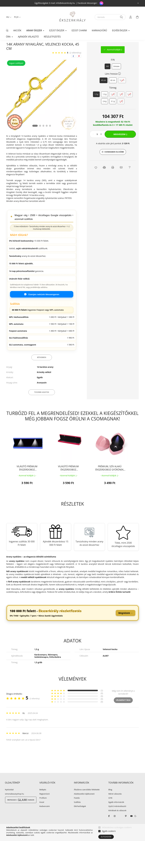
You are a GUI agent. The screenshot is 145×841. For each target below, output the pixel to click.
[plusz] (101, 141)
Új (7, 30)
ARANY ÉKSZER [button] (34, 30)
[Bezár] (138, 3)
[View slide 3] (43, 132)
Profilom (43, 805)
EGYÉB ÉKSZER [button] (120, 30)
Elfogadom (106, 837)
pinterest (126, 822)
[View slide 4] (47, 132)
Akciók (17, 30)
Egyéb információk (116, 809)
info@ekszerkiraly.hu (65, 3)
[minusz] (93, 141)
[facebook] (73, 62)
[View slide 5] (50, 132)
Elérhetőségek (80, 813)
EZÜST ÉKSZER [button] (57, 30)
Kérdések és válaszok (117, 817)
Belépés (42, 796)
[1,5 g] (96, 101)
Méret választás (115, 800)
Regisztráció (44, 800)
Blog (110, 796)
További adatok (41, 399)
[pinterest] (79, 62)
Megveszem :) (120, 141)
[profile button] (130, 17)
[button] (96, 174)
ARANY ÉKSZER (28, 45)
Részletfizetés (52, 36)
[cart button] (137, 17)
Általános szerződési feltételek (87, 796)
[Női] (107, 73)
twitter (120, 822)
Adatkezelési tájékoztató (84, 800)
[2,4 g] (104, 108)
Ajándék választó (28, 36)
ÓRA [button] (8, 36)
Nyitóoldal (9, 796)
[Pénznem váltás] (17, 17)
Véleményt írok (123, 707)
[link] (72, 619)
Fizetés (77, 805)
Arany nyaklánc (47, 45)
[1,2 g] (104, 101)
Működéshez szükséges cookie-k (116, 827)
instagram (114, 822)
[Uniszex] (116, 73)
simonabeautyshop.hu (14, 800)
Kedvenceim (44, 813)
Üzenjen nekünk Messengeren (41, 301)
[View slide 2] (40, 132)
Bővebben (41, 364)
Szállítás (77, 809)
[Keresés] (110, 17)
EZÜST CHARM (79, 30)
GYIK (110, 805)
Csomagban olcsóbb (114, 158)
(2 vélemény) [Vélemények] (75, 59)
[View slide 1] (35, 132)
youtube (131, 822)
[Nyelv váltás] (8, 17)
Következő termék (130, 45)
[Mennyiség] (97, 140)
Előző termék (113, 45)
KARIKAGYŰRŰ (99, 30)
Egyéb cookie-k (109, 831)
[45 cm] (103, 87)
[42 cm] (113, 87)
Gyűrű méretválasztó (117, 813)
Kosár (41, 809)
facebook (109, 822)
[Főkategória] (11, 45)
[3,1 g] (112, 108)
